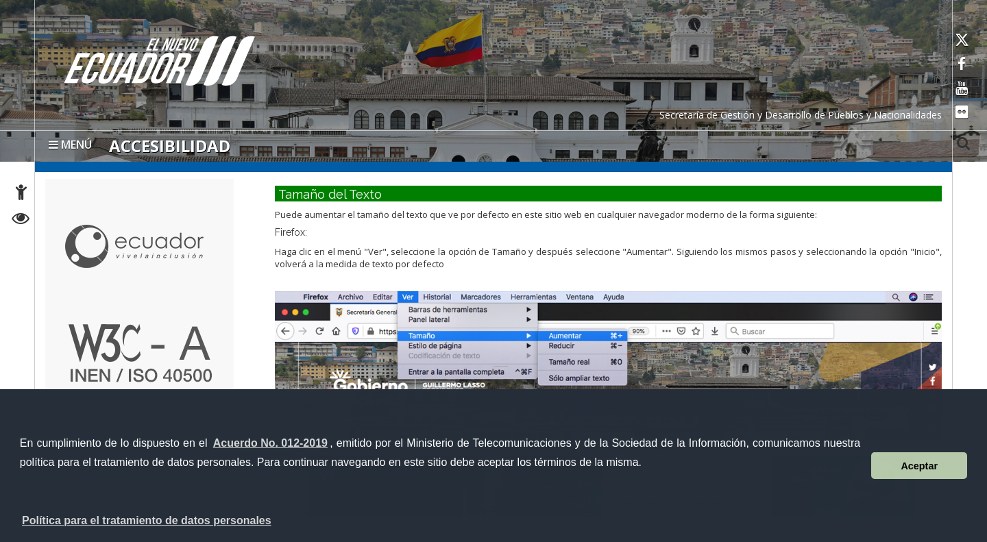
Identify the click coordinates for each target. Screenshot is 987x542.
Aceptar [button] (919, 465)
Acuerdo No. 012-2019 (270, 443)
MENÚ (70, 144)
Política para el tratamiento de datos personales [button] (146, 520)
